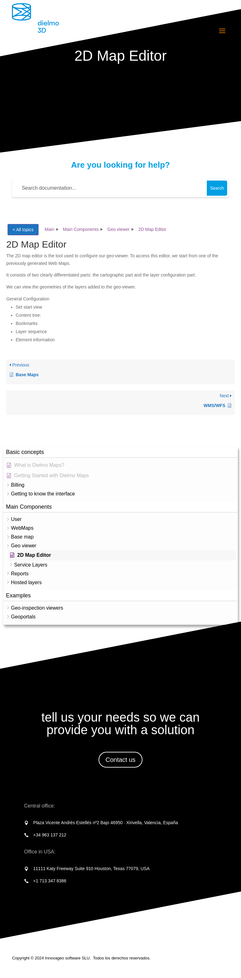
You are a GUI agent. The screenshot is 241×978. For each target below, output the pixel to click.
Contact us (120, 759)
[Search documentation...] (110, 188)
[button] (120, 452)
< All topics (23, 229)
